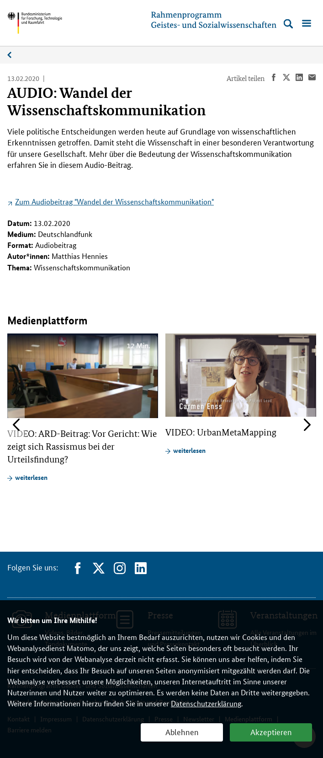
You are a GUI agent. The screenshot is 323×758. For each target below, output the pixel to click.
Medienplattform (14, 55)
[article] (83, 407)
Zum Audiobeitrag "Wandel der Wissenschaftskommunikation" (114, 201)
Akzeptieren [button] (271, 731)
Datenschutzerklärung (206, 703)
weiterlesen (31, 477)
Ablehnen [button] (182, 731)
